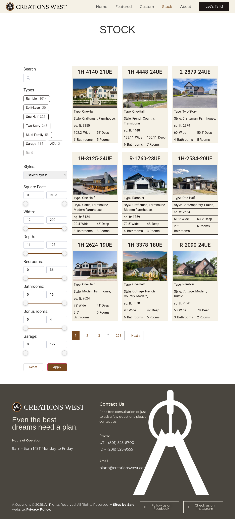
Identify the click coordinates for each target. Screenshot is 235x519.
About (185, 6)
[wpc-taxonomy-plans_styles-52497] (45, 175)
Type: (77, 111)
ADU (53, 144)
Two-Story (33, 126)
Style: (78, 118)
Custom (147, 6)
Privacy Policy (38, 509)
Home (101, 6)
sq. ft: (78, 125)
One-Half (32, 117)
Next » (135, 336)
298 (118, 336)
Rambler (32, 98)
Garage (31, 144)
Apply (57, 367)
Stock (167, 6)
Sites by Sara (124, 505)
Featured (123, 6)
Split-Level (33, 108)
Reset (33, 367)
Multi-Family (34, 135)
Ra (28, 153)
